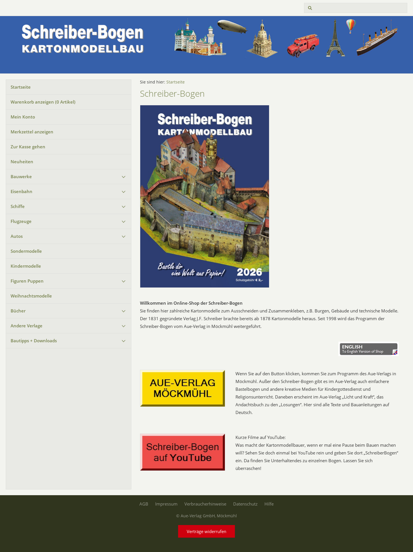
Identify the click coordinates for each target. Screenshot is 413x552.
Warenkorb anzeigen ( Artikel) (43, 102)
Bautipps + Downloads (34, 340)
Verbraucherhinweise (205, 504)
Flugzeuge (21, 221)
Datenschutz (245, 504)
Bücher (18, 311)
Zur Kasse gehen (28, 146)
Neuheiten (22, 161)
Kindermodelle (26, 266)
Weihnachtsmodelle (31, 296)
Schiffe (18, 206)
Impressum (166, 504)
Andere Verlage (26, 326)
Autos (17, 236)
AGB (143, 504)
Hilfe (269, 504)
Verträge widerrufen (206, 531)
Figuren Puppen (27, 281)
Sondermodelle (26, 251)
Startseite (21, 87)
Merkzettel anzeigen (32, 132)
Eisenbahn (21, 191)
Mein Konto (23, 117)
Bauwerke (21, 176)
